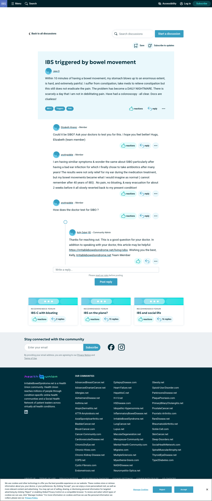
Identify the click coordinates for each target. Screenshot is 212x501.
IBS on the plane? (96, 313)
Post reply (106, 281)
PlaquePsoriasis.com (163, 398)
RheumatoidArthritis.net (165, 424)
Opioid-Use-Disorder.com (165, 387)
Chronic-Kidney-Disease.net (90, 455)
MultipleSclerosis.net (125, 455)
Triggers (59, 108)
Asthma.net (81, 403)
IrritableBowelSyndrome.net (128, 418)
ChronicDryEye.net (85, 444)
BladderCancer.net (85, 424)
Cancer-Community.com (88, 434)
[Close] (207, 489)
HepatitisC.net (121, 392)
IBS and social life (149, 313)
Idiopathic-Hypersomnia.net (128, 408)
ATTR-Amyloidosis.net (87, 413)
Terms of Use (30, 358)
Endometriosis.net (85, 470)
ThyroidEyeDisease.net (164, 455)
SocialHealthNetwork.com (166, 444)
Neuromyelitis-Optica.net (127, 470)
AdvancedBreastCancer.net (89, 382)
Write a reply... (64, 269)
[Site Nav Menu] (16, 3)
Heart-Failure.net (122, 387)
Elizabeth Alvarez (69, 127)
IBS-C (49, 108)
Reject (162, 489)
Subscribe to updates (160, 45)
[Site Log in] (185, 3)
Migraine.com (121, 449)
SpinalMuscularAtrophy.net (166, 449)
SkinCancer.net (160, 434)
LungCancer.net (122, 424)
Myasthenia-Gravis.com (126, 460)
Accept (184, 489)
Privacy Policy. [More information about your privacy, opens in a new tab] (31, 498)
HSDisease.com (122, 403)
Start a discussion (169, 33)
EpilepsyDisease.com (125, 382)
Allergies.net (81, 392)
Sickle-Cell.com (160, 429)
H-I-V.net (118, 398)
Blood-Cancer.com (85, 429)
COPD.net (80, 460)
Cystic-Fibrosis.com (85, 465)
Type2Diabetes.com (163, 460)
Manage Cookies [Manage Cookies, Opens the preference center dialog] (140, 489)
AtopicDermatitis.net (86, 408)
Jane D (56, 71)
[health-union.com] (41, 376)
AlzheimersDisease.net (87, 398)
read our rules (102, 275)
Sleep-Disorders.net (162, 439)
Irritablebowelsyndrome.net (93, 255)
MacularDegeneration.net (127, 434)
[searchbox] (136, 33)
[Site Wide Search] (30, 3)
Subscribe (201, 3)
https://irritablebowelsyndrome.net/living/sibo (98, 250)
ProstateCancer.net (162, 408)
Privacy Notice (84, 355)
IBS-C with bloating (44, 313)
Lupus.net (119, 429)
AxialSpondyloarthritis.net (89, 418)
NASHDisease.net (123, 465)
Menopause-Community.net (128, 439)
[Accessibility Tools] (167, 3)
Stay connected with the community (54, 339)
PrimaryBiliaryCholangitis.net (167, 403)
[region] (106, 490)
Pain (70, 108)
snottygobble (67, 155)
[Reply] (152, 108)
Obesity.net (158, 382)
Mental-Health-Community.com (130, 444)
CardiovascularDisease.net (89, 439)
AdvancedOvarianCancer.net (90, 387)
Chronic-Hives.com (85, 449)
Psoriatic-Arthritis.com (164, 413)
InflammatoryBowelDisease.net (130, 413)
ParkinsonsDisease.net (164, 392)
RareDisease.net (161, 418)
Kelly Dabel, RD (84, 232)
